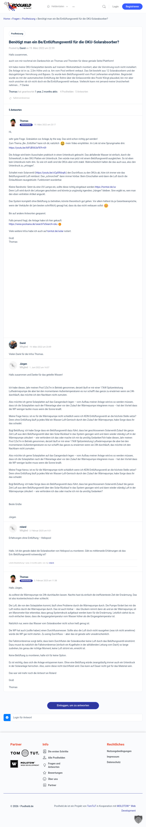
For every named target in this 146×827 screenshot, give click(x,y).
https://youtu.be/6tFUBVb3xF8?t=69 (27, 147)
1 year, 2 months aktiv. (46, 91)
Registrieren (132, 6)
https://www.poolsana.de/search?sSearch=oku (35, 223)
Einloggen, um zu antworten (73, 705)
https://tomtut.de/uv (105, 186)
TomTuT (91, 805)
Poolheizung (28, 18)
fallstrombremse (21, 97)
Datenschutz (114, 762)
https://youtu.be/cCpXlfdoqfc (51, 172)
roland (51, 563)
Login (115, 6)
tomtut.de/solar (55, 230)
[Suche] (104, 6)
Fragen (16, 18)
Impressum (113, 756)
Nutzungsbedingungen (119, 751)
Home (6, 18)
